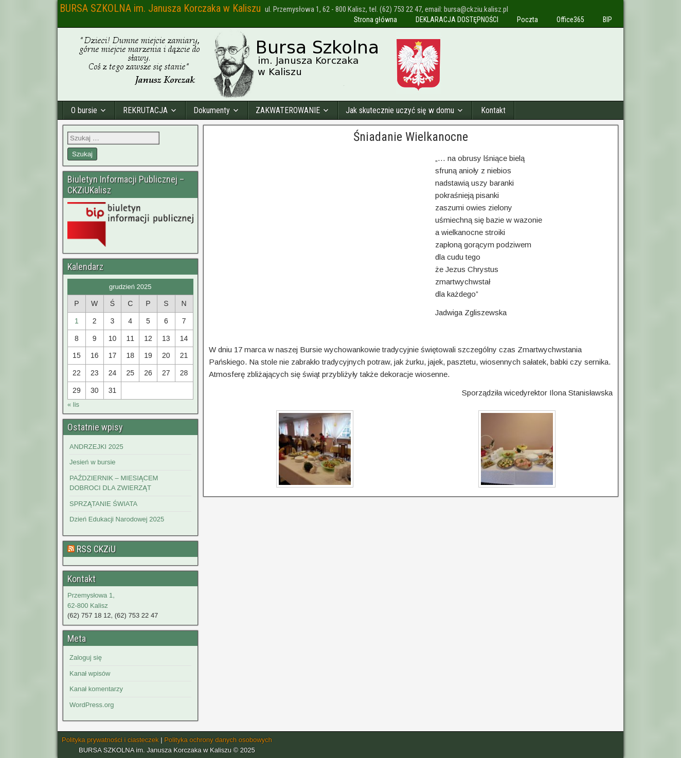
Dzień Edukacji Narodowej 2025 (116, 519)
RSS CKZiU (96, 549)
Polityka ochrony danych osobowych (218, 740)
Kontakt (493, 110)
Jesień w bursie (92, 462)
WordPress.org (91, 705)
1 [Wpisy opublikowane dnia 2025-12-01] (77, 321)
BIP (607, 19)
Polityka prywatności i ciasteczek (110, 740)
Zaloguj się (85, 657)
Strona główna (375, 19)
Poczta (527, 19)
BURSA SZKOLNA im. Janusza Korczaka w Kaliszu (160, 8)
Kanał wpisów (90, 673)
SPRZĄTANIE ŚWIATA (103, 504)
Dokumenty (211, 110)
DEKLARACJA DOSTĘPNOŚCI (457, 19)
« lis (73, 404)
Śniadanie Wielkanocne (410, 137)
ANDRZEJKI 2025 (96, 446)
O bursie (84, 110)
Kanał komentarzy (96, 689)
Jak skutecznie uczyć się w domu (400, 110)
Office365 (570, 19)
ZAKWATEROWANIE (288, 110)
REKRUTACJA (145, 110)
